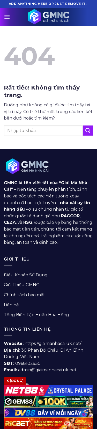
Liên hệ (11, 304)
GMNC (10, 182)
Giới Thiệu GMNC (21, 284)
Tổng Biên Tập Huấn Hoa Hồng (36, 314)
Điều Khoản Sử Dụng (26, 274)
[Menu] (7, 16)
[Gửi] (88, 130)
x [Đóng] (15, 381)
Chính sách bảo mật (24, 294)
